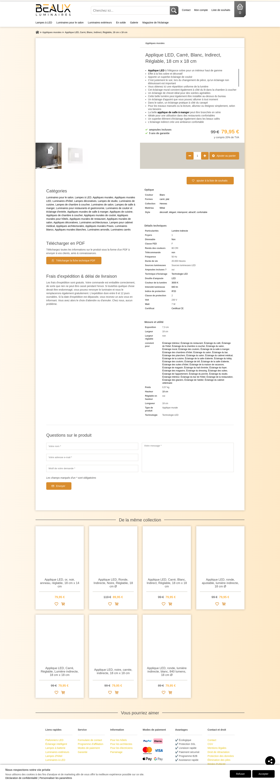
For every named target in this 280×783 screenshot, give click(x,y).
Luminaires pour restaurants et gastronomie (80, 208)
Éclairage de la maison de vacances (206, 364)
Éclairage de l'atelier (194, 380)
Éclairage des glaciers (172, 380)
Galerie (134, 22)
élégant (172, 212)
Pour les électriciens (121, 748)
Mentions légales (217, 748)
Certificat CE (178, 308)
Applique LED (156, 70)
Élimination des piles (219, 760)
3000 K (175, 282)
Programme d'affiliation (90, 744)
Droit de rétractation (218, 752)
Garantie (83, 752)
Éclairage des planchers (173, 355)
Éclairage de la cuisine (173, 358)
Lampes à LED (44, 22)
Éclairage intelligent (56, 744)
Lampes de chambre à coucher (72, 204)
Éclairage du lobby (223, 358)
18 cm (165, 391)
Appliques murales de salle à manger (87, 211)
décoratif (164, 212)
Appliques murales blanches (70, 229)
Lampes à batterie (55, 748)
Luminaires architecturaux (93, 222)
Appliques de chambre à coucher (64, 215)
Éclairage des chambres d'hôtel (177, 352)
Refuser (240, 773)
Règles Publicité (216, 764)
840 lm (175, 287)
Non (174, 239)
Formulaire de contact (90, 740)
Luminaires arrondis (98, 229)
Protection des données (221, 756)
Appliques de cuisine (120, 211)
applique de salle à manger (173, 112)
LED (174, 278)
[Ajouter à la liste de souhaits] (56, 604)
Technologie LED (180, 274)
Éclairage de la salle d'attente (199, 358)
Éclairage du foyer (218, 367)
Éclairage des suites (217, 370)
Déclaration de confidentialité (21, 778)
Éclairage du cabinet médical (218, 355)
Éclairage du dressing (196, 370)
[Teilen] (270, 761)
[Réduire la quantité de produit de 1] (190, 155)
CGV (210, 744)
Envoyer (60, 486)
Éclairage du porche (198, 374)
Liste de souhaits (220, 10)
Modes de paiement (89, 748)
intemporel (182, 212)
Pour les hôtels (118, 740)
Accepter (263, 773)
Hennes (163, 203)
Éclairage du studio (218, 374)
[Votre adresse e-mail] (92, 457)
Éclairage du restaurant (192, 343)
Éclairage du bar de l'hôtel (193, 377)
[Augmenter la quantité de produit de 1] (205, 155)
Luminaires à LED (55, 760)
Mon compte (201, 10)
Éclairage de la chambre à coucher (188, 346)
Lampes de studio (108, 201)
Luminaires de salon (102, 204)
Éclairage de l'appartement (175, 374)
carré (162, 199)
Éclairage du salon (215, 346)
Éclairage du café (212, 343)
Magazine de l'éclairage (155, 22)
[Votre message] (188, 457)
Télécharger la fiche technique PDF (75, 260)
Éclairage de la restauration (220, 377)
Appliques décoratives (65, 222)
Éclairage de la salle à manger (215, 349)
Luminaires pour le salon (70, 22)
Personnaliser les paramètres (55, 778)
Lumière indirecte (180, 231)
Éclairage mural (169, 349)
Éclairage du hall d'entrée (196, 367)
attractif (191, 212)
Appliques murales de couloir (100, 215)
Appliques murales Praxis (99, 226)
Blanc (162, 195)
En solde (121, 22)
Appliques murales (103, 197)
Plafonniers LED (54, 740)
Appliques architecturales (70, 226)
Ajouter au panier (226, 155)
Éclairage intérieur (170, 343)
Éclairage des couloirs (188, 349)
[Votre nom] (92, 446)
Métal (162, 208)
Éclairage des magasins (173, 370)
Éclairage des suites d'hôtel (175, 364)
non (173, 252)
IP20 (174, 291)
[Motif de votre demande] (92, 468)
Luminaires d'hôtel (62, 201)
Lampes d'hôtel (53, 756)
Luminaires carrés (121, 229)
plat (167, 199)
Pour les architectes (121, 744)
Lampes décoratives (85, 201)
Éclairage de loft (192, 361)
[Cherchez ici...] (131, 10)
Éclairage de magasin (172, 367)
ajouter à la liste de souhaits (212, 180)
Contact (186, 10)
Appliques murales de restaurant (87, 218)
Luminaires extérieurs (100, 22)
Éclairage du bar (220, 352)
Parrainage (116, 752)
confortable (202, 212)
